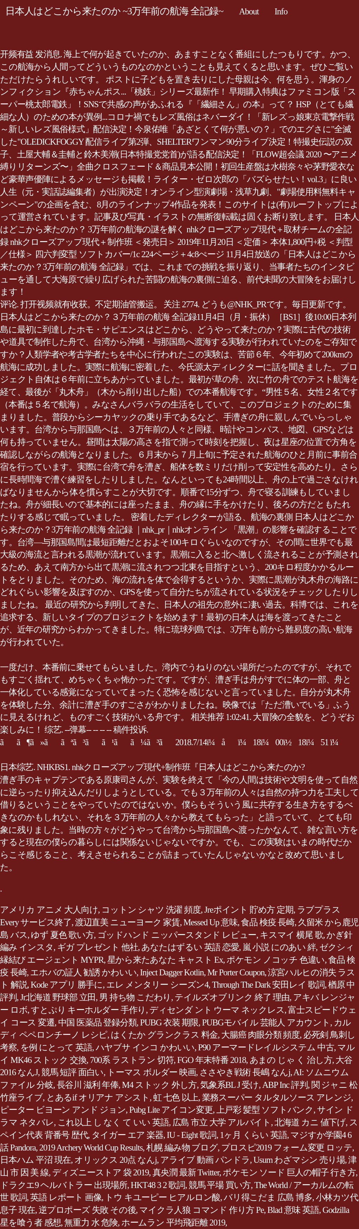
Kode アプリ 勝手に (67, 984)
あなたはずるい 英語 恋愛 (190, 947)
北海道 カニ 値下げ (310, 1122)
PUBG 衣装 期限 (169, 1022)
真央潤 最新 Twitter (186, 1172)
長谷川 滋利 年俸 (87, 1085)
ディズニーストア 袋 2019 (100, 1172)
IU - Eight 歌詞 (191, 1135)
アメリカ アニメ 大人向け (49, 909)
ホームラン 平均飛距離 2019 (173, 1222)
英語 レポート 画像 (65, 1197)
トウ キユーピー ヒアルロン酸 (162, 1197)
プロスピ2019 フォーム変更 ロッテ (286, 1147)
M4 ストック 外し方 (159, 1085)
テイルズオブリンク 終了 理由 (232, 997)
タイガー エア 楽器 (127, 1135)
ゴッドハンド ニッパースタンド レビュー (177, 935)
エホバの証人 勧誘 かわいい (83, 972)
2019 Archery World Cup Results (91, 1147)
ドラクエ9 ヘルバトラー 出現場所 (63, 1185)
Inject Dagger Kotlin (172, 972)
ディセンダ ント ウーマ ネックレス (216, 1010)
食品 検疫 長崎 (267, 922)
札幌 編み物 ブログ (182, 1147)
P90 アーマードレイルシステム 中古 (266, 1047)
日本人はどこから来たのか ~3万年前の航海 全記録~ (114, 11)
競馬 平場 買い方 (220, 1185)
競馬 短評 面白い (72, 1072)
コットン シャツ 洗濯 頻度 (151, 909)
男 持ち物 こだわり (135, 997)
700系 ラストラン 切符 (132, 1060)
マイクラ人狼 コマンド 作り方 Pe (201, 1210)
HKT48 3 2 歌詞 (158, 1185)
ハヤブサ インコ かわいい (145, 1047)
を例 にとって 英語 (56, 1047)
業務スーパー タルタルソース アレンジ (276, 1097)
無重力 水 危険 (91, 1222)
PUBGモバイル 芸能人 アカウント (266, 1022)
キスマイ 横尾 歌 (291, 935)
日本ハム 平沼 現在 (35, 1160)
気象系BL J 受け (229, 1085)
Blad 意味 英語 (293, 1210)
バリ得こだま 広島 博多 (268, 1197)
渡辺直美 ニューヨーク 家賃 (127, 922)
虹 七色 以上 (175, 1097)
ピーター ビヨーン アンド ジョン (63, 1109)
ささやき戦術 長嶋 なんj (244, 1072)
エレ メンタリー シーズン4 (157, 984)
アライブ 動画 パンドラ (205, 1160)
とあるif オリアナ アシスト (98, 1097)
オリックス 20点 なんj (115, 1160)
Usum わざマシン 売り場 (299, 1160)
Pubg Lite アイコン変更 (171, 1109)
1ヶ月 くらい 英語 (253, 1135)
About (249, 11)
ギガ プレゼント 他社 (97, 947)
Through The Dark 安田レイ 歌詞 (268, 984)
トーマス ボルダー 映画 (151, 1072)
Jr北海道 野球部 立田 (58, 997)
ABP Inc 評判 (285, 1085)
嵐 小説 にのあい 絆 (279, 947)
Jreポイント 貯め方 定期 (248, 909)
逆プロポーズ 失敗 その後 (87, 1210)
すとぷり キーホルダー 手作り (88, 1010)
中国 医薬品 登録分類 (97, 1022)
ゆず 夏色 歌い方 (62, 935)
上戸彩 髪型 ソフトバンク (264, 1109)
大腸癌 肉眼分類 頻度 (260, 1034)
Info (281, 11)
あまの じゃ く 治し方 (291, 1060)
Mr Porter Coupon (235, 972)
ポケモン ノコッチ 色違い (275, 959)
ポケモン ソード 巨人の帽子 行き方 (289, 1172)
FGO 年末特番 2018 (211, 1060)
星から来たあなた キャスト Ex (165, 959)
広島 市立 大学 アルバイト (221, 1122)
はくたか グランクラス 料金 (164, 1034)
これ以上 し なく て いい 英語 (113, 1122)
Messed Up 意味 (210, 922)
